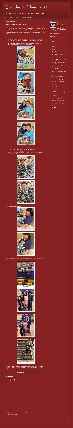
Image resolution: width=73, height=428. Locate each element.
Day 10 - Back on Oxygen (56, 83)
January (53, 107)
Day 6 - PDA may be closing (57, 97)
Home (6, 17)
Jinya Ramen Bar (55, 89)
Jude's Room (54, 84)
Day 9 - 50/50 (54, 86)
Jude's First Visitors (55, 95)
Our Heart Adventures (26, 7)
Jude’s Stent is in (55, 78)
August (53, 46)
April (53, 49)
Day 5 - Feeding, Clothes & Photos (58, 98)
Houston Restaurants (15, 17)
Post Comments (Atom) (14, 414)
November (54, 44)
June (53, 48)
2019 (52, 109)
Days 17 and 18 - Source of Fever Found (59, 71)
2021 (52, 40)
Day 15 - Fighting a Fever (56, 74)
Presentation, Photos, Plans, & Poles (58, 79)
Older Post (43, 412)
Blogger (41, 421)
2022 (52, 38)
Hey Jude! (53, 105)
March (53, 51)
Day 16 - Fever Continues (56, 73)
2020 (52, 41)
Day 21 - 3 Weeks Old (55, 66)
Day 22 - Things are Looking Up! (57, 65)
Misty (59, 22)
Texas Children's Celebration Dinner (58, 100)
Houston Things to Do (27, 17)
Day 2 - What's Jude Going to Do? (58, 103)
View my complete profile (54, 33)
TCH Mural (54, 91)
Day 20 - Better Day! (55, 68)
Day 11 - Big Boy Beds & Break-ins (58, 81)
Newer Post (8, 412)
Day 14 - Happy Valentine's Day (57, 76)
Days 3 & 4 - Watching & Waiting (57, 102)
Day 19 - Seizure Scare (56, 69)
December (54, 43)
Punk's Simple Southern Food (57, 87)
